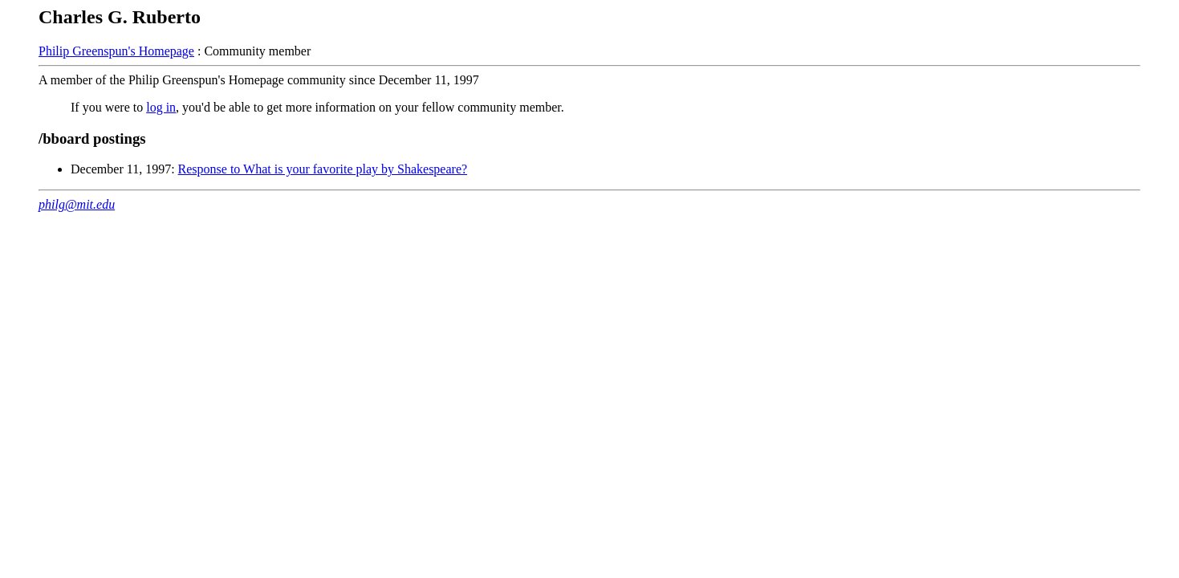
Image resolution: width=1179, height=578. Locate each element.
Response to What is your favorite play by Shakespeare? (323, 169)
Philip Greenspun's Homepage (116, 51)
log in (161, 107)
